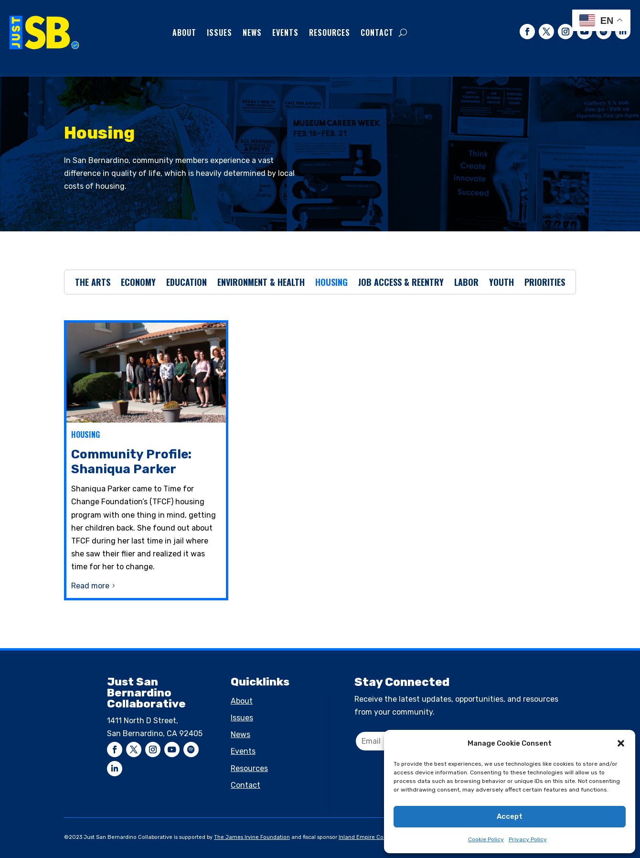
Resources (329, 32)
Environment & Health (261, 283)
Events (285, 32)
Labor (466, 283)
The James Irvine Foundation (252, 837)
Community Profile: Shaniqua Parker (131, 462)
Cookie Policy (486, 839)
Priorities (544, 283)
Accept (510, 816)
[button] (621, 743)
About (184, 32)
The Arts (92, 283)
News (252, 32)
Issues (219, 32)
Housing (331, 283)
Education (186, 283)
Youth (501, 283)
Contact (377, 32)
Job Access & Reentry (401, 283)
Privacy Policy (528, 839)
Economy (138, 283)
